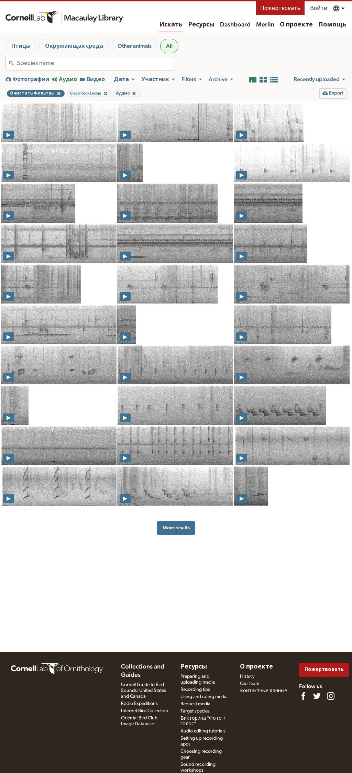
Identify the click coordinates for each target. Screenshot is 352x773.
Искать (171, 25)
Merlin (265, 25)
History (247, 676)
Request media (195, 704)
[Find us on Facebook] (303, 696)
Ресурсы (201, 25)
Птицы (21, 46)
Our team (249, 683)
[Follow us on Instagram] (331, 696)
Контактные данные (263, 690)
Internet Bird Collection (144, 710)
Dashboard (235, 25)
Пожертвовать (280, 8)
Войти (319, 8)
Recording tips (195, 689)
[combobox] (95, 63)
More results (176, 527)
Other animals (135, 46)
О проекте (296, 25)
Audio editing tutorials (203, 731)
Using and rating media (204, 696)
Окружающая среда (74, 46)
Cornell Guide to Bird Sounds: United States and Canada (143, 690)
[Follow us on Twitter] (317, 696)
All (169, 46)
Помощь (332, 25)
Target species (195, 711)
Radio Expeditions (139, 703)
